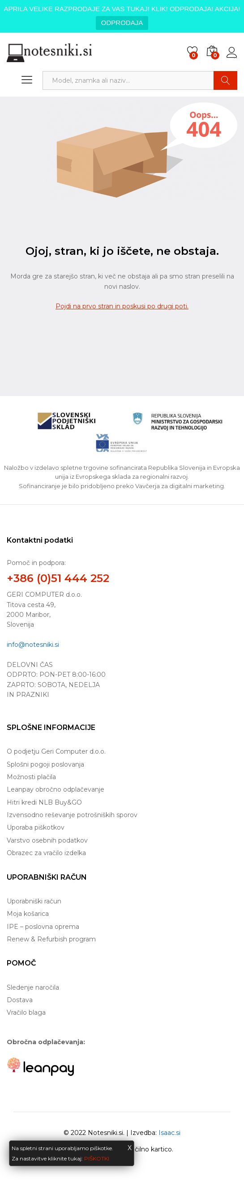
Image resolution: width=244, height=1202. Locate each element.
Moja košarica (28, 914)
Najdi (225, 80)
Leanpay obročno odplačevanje (55, 789)
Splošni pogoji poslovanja (45, 764)
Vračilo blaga (26, 1012)
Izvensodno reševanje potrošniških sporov (72, 815)
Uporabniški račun (34, 901)
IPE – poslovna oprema (43, 927)
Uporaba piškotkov (35, 827)
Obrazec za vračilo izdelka (46, 853)
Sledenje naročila (33, 987)
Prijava (232, 53)
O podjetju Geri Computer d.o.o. (56, 751)
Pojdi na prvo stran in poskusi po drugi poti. (122, 306)
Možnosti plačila (31, 777)
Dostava (20, 1000)
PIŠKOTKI (96, 1158)
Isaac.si (169, 1133)
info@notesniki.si (33, 645)
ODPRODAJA (122, 22)
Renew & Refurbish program (51, 939)
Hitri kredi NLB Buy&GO (44, 802)
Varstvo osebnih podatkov (47, 840)
